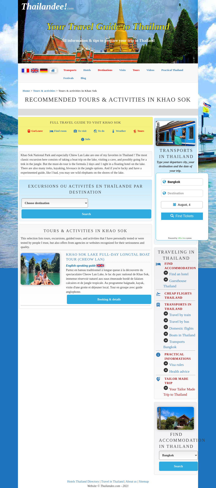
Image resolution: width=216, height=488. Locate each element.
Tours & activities (44, 90)
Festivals (68, 78)
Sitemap (144, 481)
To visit (79, 131)
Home (26, 90)
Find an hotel (179, 274)
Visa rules (176, 365)
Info (85, 139)
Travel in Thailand (112, 481)
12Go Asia (182, 238)
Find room (58, 131)
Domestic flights (181, 328)
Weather (118, 131)
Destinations (105, 70)
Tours (136, 70)
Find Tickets (181, 216)
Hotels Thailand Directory (83, 481)
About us (131, 481)
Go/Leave (35, 131)
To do (98, 131)
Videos (150, 70)
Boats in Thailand (182, 335)
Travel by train (180, 315)
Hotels (87, 70)
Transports (69, 70)
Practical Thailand (172, 70)
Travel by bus (179, 322)
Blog (83, 78)
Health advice (179, 371)
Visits (122, 70)
